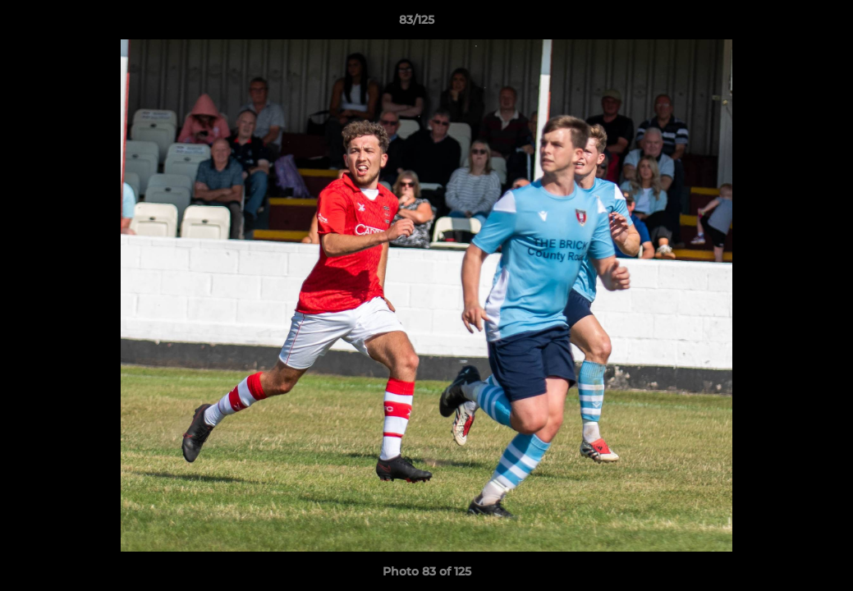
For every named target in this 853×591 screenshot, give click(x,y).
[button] (784, 23)
